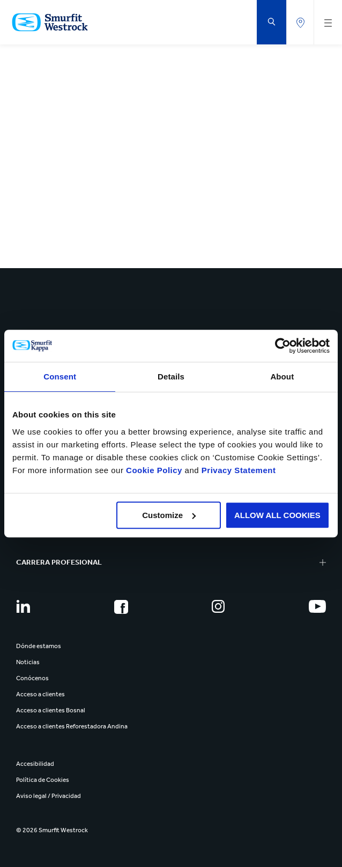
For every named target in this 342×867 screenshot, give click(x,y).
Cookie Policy (154, 470)
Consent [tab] (59, 376)
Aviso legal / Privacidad (48, 796)
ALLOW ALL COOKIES (277, 515)
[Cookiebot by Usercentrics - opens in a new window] (283, 346)
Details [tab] (171, 376)
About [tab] (282, 376)
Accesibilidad (35, 763)
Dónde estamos (38, 646)
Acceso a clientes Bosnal (50, 710)
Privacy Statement (237, 470)
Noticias (28, 662)
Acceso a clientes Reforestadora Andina (72, 726)
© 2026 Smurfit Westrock (52, 830)
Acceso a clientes (40, 694)
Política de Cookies (42, 780)
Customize (169, 515)
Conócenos (32, 678)
